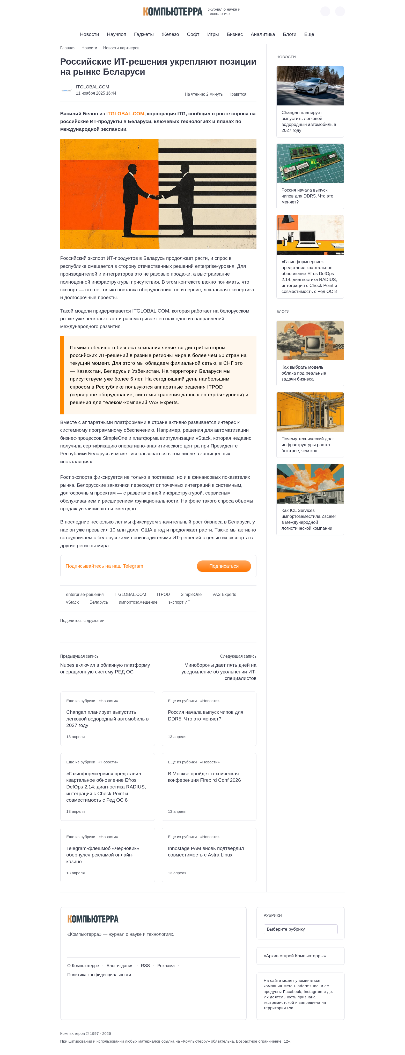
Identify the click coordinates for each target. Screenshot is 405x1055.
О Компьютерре (83, 965)
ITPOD (163, 594)
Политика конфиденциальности (99, 974)
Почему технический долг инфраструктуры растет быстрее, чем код (308, 444)
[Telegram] (83, 11)
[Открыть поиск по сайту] (340, 11)
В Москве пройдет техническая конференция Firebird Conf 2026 (204, 777)
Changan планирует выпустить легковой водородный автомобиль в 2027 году (107, 718)
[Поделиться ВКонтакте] (64, 631)
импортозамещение (138, 602)
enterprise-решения (85, 594)
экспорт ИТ (179, 602)
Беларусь (99, 602)
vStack (72, 602)
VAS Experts (224, 594)
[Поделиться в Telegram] (74, 631)
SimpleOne (191, 594)
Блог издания (120, 965)
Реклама (166, 965)
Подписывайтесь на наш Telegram (104, 566)
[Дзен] (93, 11)
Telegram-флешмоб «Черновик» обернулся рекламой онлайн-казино (102, 855)
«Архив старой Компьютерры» (295, 955)
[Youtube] (73, 11)
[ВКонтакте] (64, 11)
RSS (145, 965)
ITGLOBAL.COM (92, 87)
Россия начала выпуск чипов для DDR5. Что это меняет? (205, 715)
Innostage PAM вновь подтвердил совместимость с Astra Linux (206, 852)
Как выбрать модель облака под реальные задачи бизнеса (304, 373)
